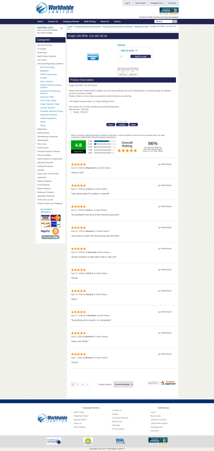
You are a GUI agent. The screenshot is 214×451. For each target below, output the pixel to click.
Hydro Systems (52, 81)
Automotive (42, 52)
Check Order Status (159, 423)
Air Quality (50, 49)
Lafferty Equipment (52, 118)
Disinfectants (50, 140)
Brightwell (52, 71)
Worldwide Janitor (115, 449)
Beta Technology (51, 67)
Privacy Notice (118, 429)
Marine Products (44, 181)
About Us (104, 21)
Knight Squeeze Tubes (50, 104)
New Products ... (47, 209)
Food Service (43, 148)
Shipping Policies (71, 21)
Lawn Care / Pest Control (50, 174)
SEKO (52, 122)
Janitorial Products (50, 166)
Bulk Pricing (89, 21)
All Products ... (46, 212)
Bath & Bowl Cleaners (46, 56)
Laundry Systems (47, 107)
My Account (140, 3)
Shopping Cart (157, 3)
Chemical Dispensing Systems (88, 26)
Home (40, 21)
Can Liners (50, 60)
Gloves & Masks (50, 155)
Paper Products (50, 188)
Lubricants (41, 177)
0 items (54, 30)
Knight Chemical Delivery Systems (118, 26)
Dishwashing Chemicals (50, 136)
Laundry (50, 170)
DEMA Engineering (52, 74)
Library (117, 21)
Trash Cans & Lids (50, 200)
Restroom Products (50, 192)
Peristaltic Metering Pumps (51, 111)
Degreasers (42, 129)
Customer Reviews (120, 418)
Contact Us (53, 21)
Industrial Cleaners (45, 162)
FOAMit (52, 78)
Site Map (116, 425)
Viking (52, 125)
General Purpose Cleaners (48, 151)
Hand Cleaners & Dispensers (50, 159)
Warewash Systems (48, 115)
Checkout (172, 3)
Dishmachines (50, 133)
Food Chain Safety (48, 100)
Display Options (105, 384)
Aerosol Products (50, 45)
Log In (127, 3)
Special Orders (80, 419)
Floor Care (50, 144)
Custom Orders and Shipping (50, 203)
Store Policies (79, 427)
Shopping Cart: (45, 27)
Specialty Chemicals (50, 196)
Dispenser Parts (141, 26)
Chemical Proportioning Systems (50, 92)
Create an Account (158, 419)
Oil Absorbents (50, 185)
